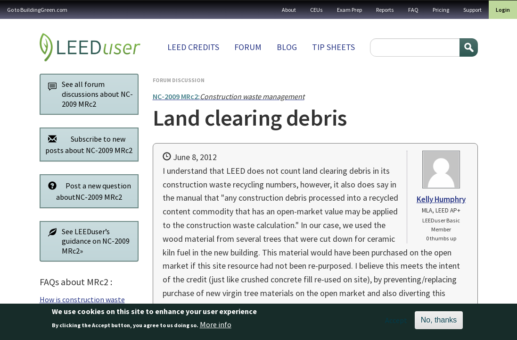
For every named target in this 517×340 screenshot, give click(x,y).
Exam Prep (349, 9)
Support (472, 9)
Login (503, 9)
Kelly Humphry (441, 199)
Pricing (441, 9)
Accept (396, 323)
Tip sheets (333, 47)
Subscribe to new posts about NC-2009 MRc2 (88, 144)
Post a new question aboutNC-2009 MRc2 (87, 191)
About (289, 9)
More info (215, 327)
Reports (385, 9)
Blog (287, 47)
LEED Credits (193, 47)
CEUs (316, 9)
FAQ (413, 9)
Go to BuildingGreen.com (37, 9)
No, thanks (439, 323)
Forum (248, 47)
